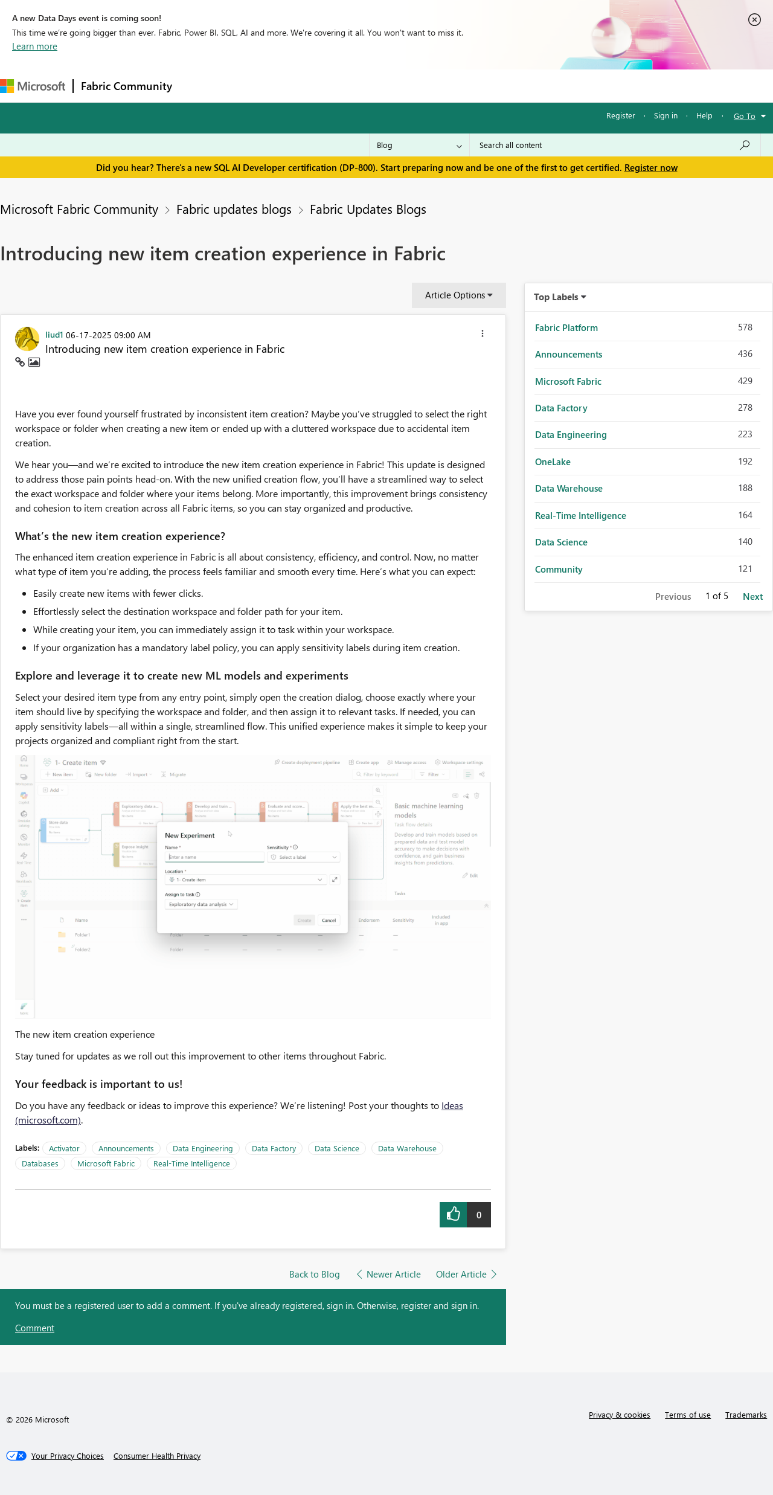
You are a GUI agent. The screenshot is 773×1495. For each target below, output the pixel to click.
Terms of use (688, 1414)
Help (704, 115)
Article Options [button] (455, 295)
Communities (356, 85)
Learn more (34, 46)
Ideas (302, 85)
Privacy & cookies (619, 1414)
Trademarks (746, 1414)
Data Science (337, 1148)
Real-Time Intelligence (191, 1163)
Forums (200, 85)
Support (507, 85)
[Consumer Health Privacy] (157, 1456)
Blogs (410, 85)
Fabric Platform (566, 327)
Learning (456, 85)
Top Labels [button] (556, 297)
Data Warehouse (407, 1148)
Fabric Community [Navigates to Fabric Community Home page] (126, 86)
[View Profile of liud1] (54, 334)
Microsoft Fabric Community (79, 208)
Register (620, 115)
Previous (673, 596)
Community (559, 569)
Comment (34, 1328)
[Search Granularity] (419, 144)
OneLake (553, 461)
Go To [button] (744, 116)
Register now (651, 167)
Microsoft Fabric (106, 1163)
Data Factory (274, 1148)
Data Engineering (203, 1148)
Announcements (126, 1148)
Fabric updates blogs (234, 208)
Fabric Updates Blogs (368, 208)
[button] (482, 335)
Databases (40, 1163)
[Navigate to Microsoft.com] (32, 86)
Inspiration (252, 85)
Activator (64, 1148)
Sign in (666, 115)
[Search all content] (615, 144)
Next (753, 596)
